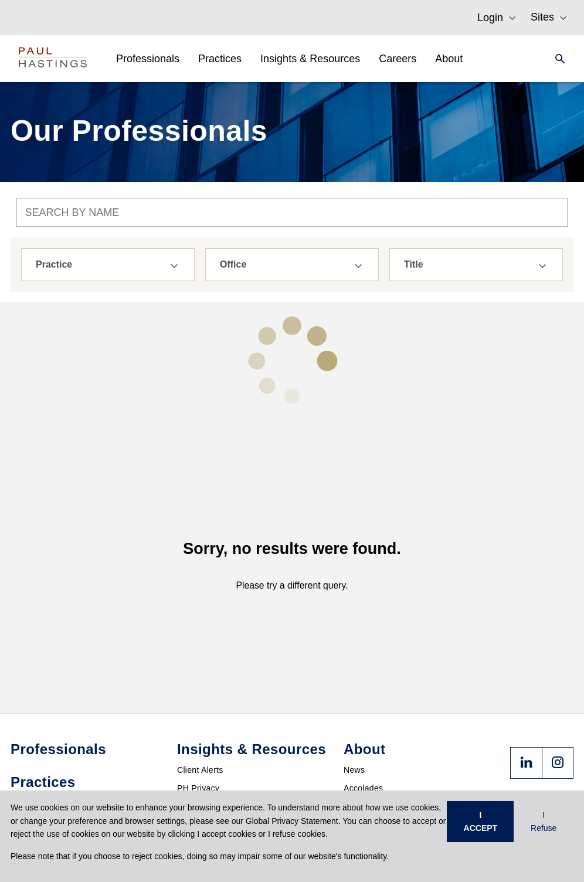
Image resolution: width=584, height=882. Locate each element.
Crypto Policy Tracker (218, 716)
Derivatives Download (218, 734)
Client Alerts (200, 652)
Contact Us (365, 725)
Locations (362, 689)
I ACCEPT (481, 821)
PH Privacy (198, 670)
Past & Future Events (217, 771)
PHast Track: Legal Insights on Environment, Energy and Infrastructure (252, 693)
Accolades (363, 670)
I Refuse (543, 821)
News (354, 652)
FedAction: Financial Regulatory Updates (255, 753)
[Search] (556, 59)
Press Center (368, 707)
